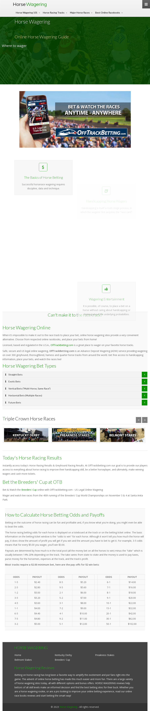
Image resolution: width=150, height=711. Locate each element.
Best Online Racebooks (107, 12)
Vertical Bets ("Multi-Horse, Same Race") (28, 388)
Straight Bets (14, 374)
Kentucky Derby (63, 655)
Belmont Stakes (23, 659)
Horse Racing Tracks (53, 12)
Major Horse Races (80, 12)
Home (17, 655)
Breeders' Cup (29, 489)
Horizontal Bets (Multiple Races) (23, 395)
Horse (30, 4)
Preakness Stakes (104, 655)
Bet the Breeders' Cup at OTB (32, 482)
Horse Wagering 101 (26, 12)
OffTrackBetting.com (62, 345)
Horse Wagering (68, 706)
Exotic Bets (13, 381)
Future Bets (13, 402)
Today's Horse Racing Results (32, 457)
